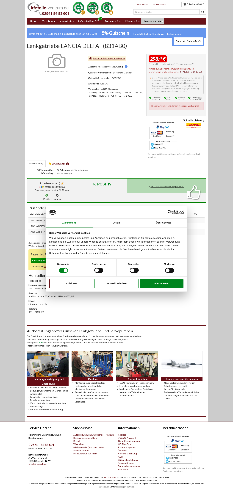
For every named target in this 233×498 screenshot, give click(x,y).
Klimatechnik (131, 21)
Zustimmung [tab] (69, 222)
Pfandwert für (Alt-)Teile (85, 453)
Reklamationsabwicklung (85, 437)
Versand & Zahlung (127, 453)
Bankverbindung (126, 463)
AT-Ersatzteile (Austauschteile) (88, 447)
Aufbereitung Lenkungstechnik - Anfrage (93, 434)
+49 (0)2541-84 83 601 (191, 71)
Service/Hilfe (159, 4)
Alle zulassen (161, 283)
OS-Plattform (124, 444)
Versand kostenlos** (185, 64)
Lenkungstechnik (152, 21)
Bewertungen (58, 163)
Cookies (122, 434)
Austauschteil (175, 78)
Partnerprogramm (127, 447)
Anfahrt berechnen (37, 464)
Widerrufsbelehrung (128, 460)
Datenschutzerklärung (129, 466)
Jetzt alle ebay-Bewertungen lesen (167, 186)
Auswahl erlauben (116, 283)
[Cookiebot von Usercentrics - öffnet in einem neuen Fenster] (170, 212)
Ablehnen (71, 283)
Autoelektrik (65, 21)
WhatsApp (78, 444)
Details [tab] (116, 222)
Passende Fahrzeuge (103, 58)
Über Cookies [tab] (163, 222)
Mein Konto (142, 4)
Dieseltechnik (112, 21)
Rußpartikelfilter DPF (88, 21)
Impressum (123, 469)
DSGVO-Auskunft (127, 437)
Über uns (122, 450)
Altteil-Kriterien (81, 450)
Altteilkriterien (186, 83)
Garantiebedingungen (129, 441)
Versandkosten (110, 477)
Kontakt (77, 441)
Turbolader (47, 21)
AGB (120, 456)
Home (33, 21)
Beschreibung (36, 163)
